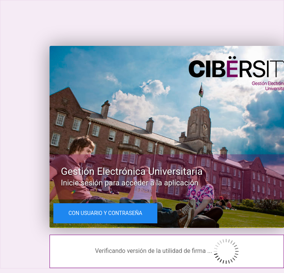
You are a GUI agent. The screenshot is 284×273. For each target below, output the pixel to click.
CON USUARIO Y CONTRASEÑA (105, 213)
